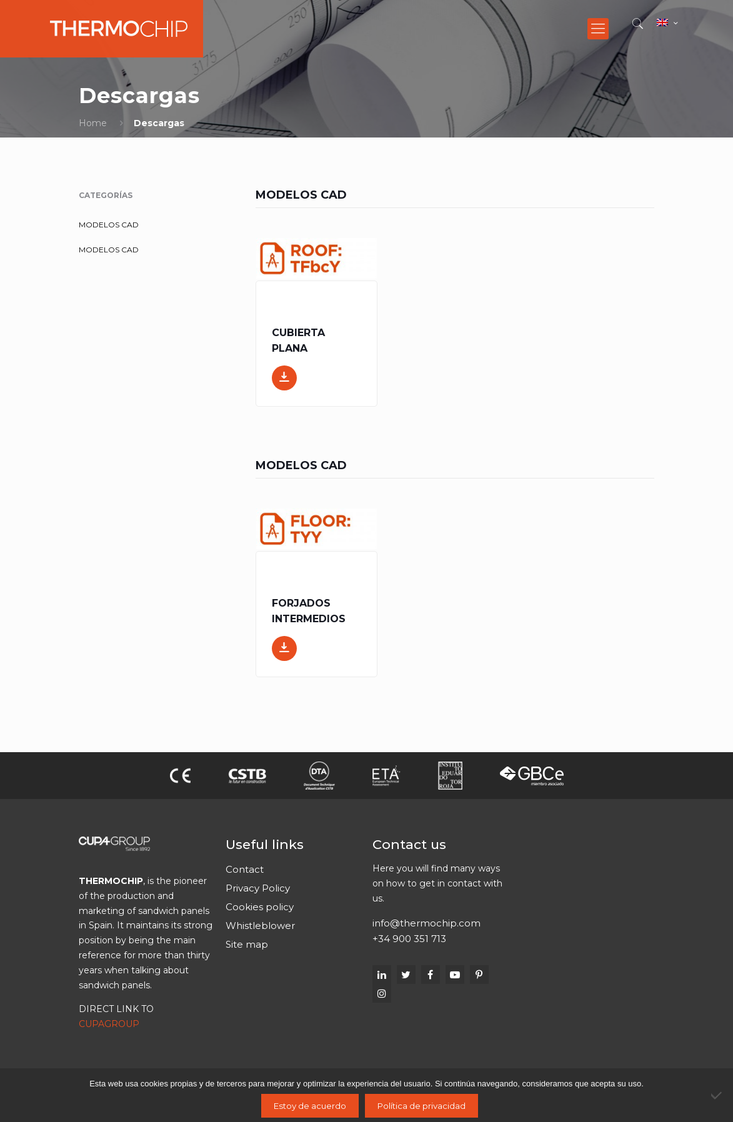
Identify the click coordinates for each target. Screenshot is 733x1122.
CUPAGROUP (109, 1024)
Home (93, 123)
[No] (717, 1095)
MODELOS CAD (109, 224)
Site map (247, 944)
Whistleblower (260, 925)
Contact (245, 869)
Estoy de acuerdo (310, 1106)
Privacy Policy (258, 888)
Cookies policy (260, 907)
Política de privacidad (421, 1106)
